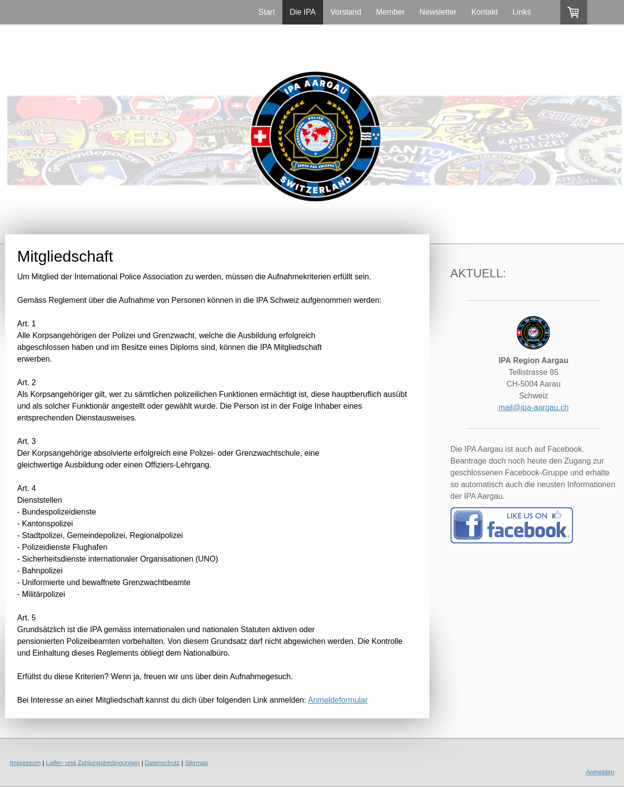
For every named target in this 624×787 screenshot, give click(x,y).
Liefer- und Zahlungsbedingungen (93, 762)
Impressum (25, 762)
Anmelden (600, 772)
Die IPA (303, 12)
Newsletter (438, 12)
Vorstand (345, 12)
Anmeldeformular (338, 700)
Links (522, 12)
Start (266, 12)
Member (390, 12)
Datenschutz (162, 762)
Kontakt (484, 12)
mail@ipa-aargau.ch (534, 407)
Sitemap (196, 762)
